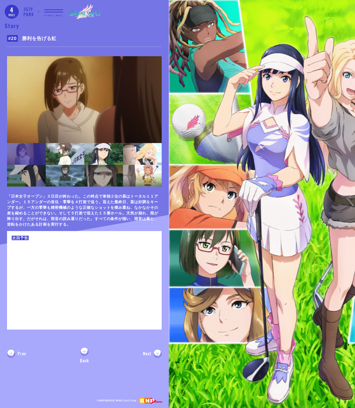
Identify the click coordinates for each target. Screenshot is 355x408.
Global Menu (53, 15)
